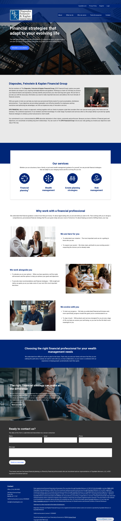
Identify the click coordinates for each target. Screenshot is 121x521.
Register (101, 1)
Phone (81, 436)
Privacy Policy (93, 1)
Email (45, 436)
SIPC (112, 488)
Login (108, 1)
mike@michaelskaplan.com (15, 502)
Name (11, 436)
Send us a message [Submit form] (17, 462)
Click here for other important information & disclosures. (49, 504)
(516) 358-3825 (15, 489)
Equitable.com (82, 1)
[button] (60, 11)
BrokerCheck (72, 517)
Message (12, 447)
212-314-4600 (97, 488)
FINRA (109, 488)
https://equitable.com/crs (41, 501)
